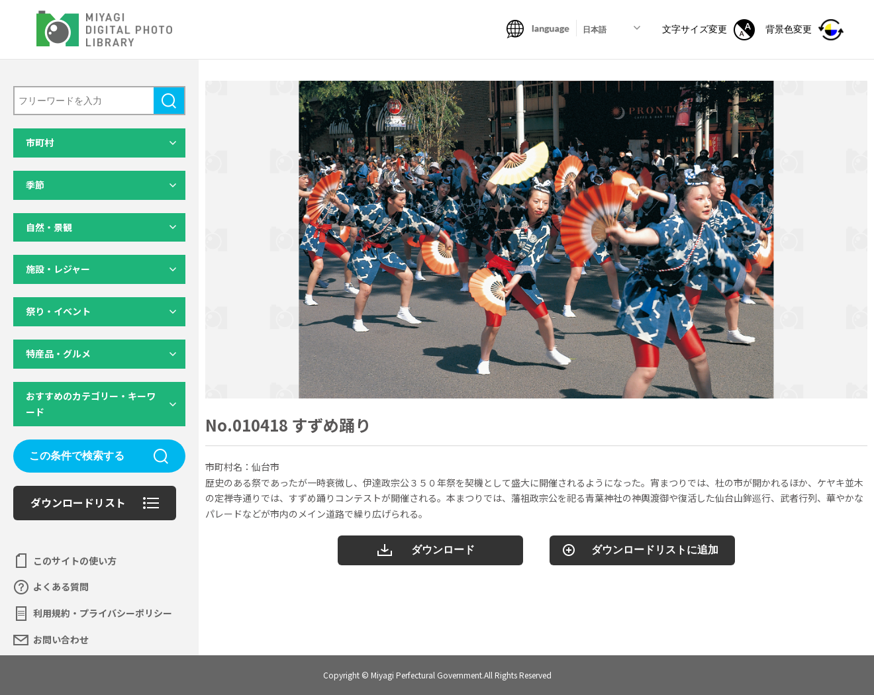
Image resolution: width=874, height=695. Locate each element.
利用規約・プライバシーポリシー (102, 613)
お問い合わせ (61, 639)
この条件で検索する (76, 455)
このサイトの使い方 (75, 560)
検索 (169, 100)
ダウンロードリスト (78, 502)
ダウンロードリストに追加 (654, 549)
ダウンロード (443, 549)
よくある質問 (61, 586)
